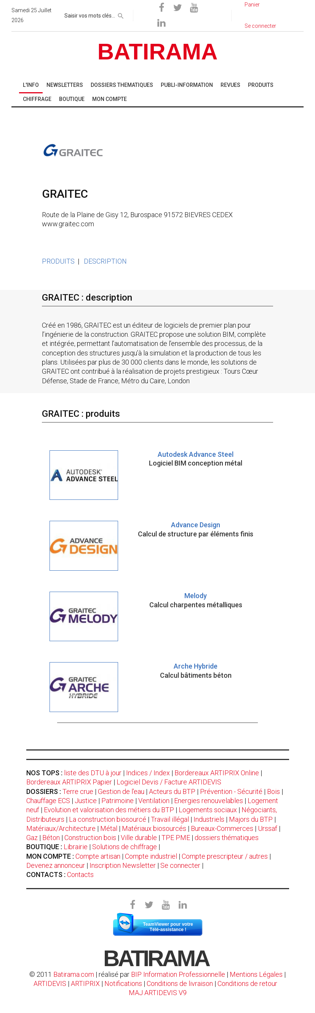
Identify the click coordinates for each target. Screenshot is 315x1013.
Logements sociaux (208, 810)
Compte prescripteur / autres (225, 856)
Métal (108, 828)
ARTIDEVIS (50, 983)
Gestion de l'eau (121, 791)
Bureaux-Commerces (222, 828)
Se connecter (180, 865)
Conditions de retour (247, 983)
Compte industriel (151, 856)
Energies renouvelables (208, 801)
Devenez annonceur (55, 865)
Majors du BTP (251, 819)
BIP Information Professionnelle (178, 974)
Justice (86, 801)
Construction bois (90, 838)
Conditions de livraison (180, 983)
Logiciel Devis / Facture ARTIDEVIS (169, 782)
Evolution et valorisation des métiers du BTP (109, 810)
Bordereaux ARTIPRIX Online (216, 773)
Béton (51, 838)
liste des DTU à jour (93, 773)
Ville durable (139, 838)
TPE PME (175, 838)
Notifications (124, 983)
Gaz (32, 838)
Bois (273, 791)
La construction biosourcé (107, 819)
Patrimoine (117, 801)
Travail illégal (170, 819)
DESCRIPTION (105, 261)
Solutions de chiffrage (124, 847)
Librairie (76, 847)
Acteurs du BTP (172, 791)
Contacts (80, 875)
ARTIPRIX (85, 983)
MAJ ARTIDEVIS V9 (158, 993)
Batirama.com (73, 974)
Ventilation (153, 801)
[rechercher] (121, 14)
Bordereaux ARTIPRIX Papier (69, 782)
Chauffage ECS (48, 801)
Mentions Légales (256, 974)
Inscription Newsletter (123, 865)
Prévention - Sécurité (231, 791)
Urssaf (267, 828)
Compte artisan (97, 856)
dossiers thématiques (227, 838)
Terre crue (77, 791)
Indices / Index (148, 773)
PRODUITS (58, 261)
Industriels (208, 819)
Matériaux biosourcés (154, 828)
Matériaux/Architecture (61, 828)
